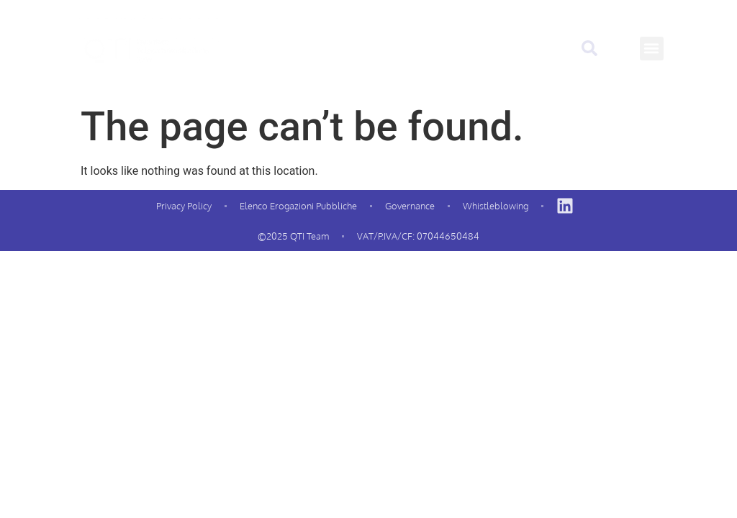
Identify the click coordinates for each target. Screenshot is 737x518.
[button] (652, 48)
